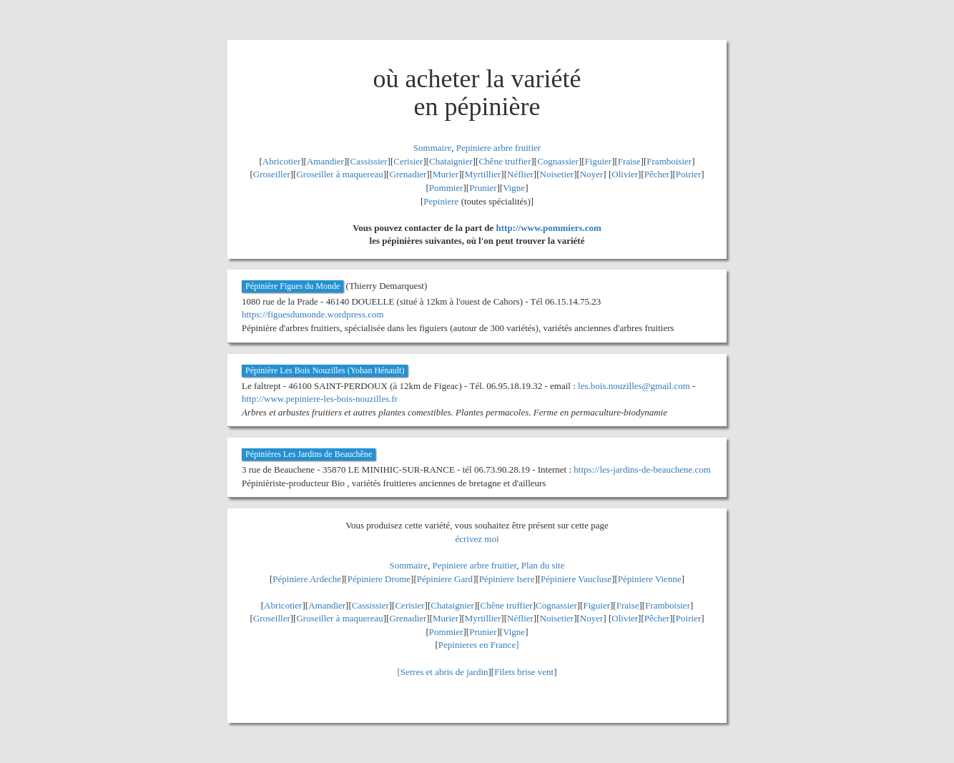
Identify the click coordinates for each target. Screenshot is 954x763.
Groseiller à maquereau (339, 174)
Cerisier (408, 161)
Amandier (325, 161)
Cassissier (369, 161)
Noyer (592, 174)
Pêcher (656, 174)
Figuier (598, 161)
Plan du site (543, 565)
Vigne (514, 187)
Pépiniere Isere (507, 579)
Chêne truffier (504, 161)
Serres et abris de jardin (444, 671)
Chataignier (451, 161)
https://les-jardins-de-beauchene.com (642, 469)
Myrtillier (483, 174)
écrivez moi (477, 538)
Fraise (629, 161)
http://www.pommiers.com (548, 227)
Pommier (446, 187)
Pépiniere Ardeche (306, 579)
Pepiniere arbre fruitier (498, 147)
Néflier (520, 174)
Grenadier (407, 174)
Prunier (482, 187)
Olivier (624, 174)
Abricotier (281, 161)
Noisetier (557, 174)
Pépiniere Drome (379, 579)
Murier (445, 174)
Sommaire (432, 147)
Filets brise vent (524, 671)
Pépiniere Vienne (650, 579)
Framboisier (669, 161)
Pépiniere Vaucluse (576, 579)
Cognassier (558, 161)
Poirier (688, 174)
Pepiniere (440, 201)
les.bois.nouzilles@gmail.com (634, 385)
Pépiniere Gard (445, 579)
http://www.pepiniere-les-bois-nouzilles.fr (320, 398)
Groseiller (271, 174)
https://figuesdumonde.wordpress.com (313, 314)
